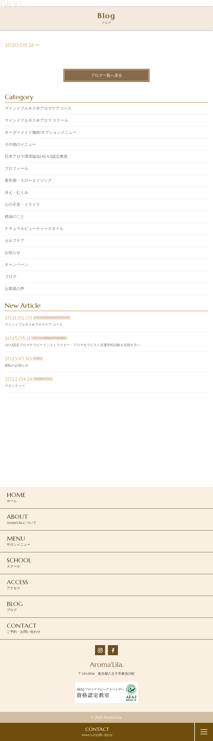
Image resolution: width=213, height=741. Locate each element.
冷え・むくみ (16, 193)
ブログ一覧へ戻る (106, 76)
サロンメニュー (18, 540)
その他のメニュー (20, 145)
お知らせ (12, 253)
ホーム (16, 497)
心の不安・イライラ (22, 205)
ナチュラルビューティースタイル (34, 229)
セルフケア (14, 241)
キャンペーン (16, 265)
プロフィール (16, 169)
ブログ (10, 277)
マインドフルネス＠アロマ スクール (36, 121)
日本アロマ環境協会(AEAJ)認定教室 (36, 157)
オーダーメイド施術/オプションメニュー (40, 133)
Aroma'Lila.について (21, 519)
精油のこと (14, 217)
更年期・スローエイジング (28, 181)
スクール (19, 562)
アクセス (17, 584)
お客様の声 (14, 289)
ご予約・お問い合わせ (23, 628)
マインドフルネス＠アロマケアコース (38, 109)
